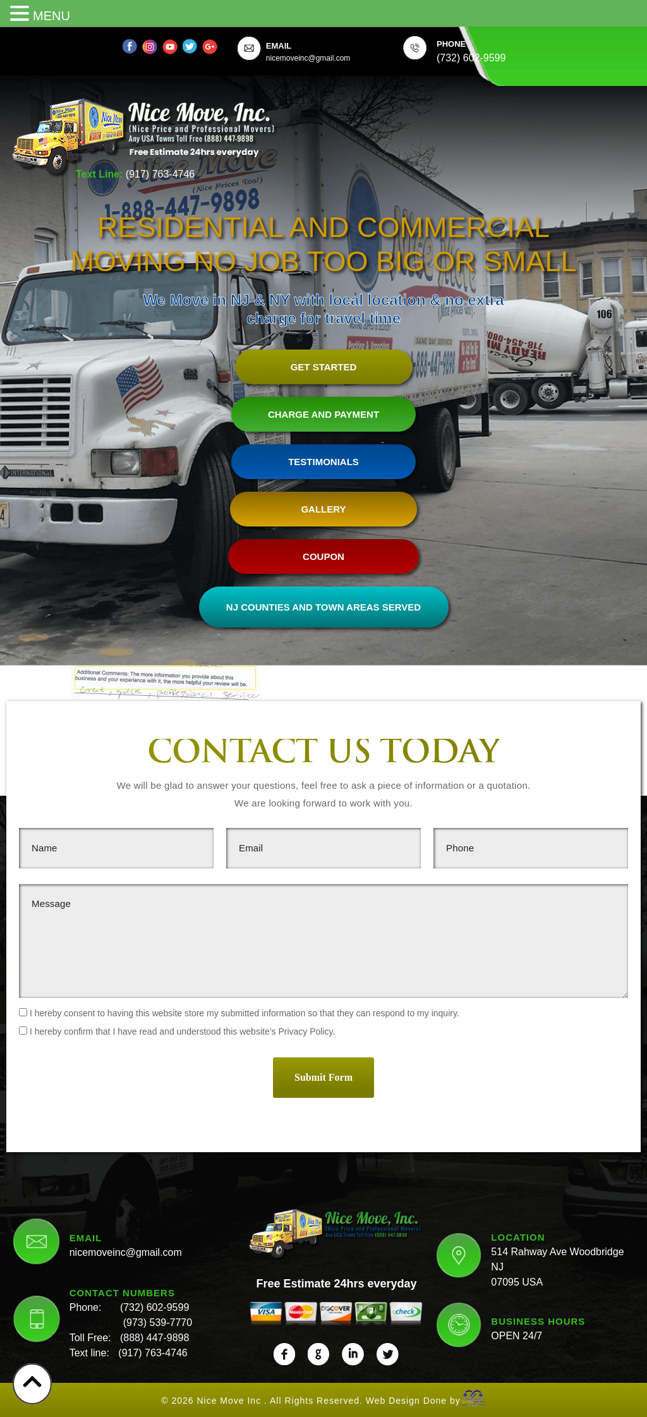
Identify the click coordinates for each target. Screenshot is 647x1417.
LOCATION (518, 1233)
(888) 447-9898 (154, 1334)
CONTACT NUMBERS (122, 1289)
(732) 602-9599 (154, 1304)
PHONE (451, 44)
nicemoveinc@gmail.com (126, 1249)
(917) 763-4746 (160, 174)
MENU (51, 16)
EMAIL (278, 46)
